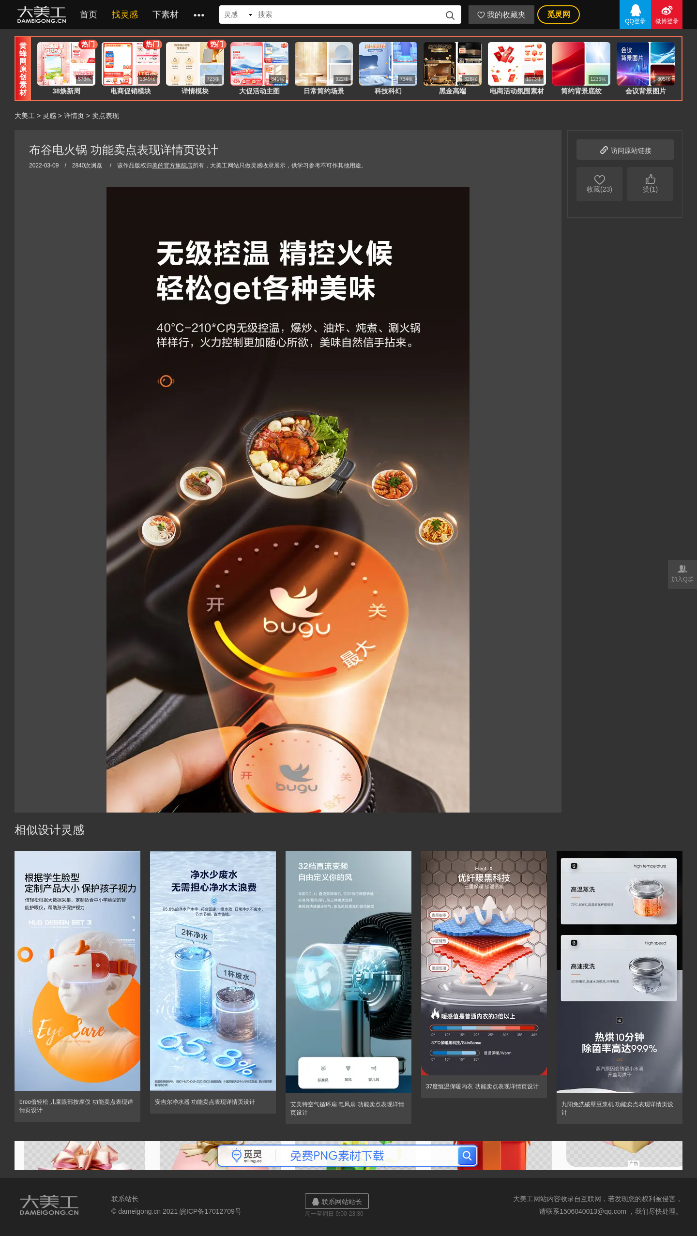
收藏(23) (599, 183)
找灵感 (125, 14)
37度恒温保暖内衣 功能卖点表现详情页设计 (482, 1086)
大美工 (44, 14)
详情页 (74, 116)
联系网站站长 (337, 1201)
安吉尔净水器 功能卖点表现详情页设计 (205, 1102)
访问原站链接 (625, 149)
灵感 (49, 116)
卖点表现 (105, 116)
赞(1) (650, 183)
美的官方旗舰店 (172, 165)
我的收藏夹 (501, 15)
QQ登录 (635, 14)
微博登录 (666, 14)
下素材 (165, 14)
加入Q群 (682, 573)
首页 (88, 14)
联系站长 (124, 1199)
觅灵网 (558, 14)
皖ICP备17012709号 (211, 1211)
